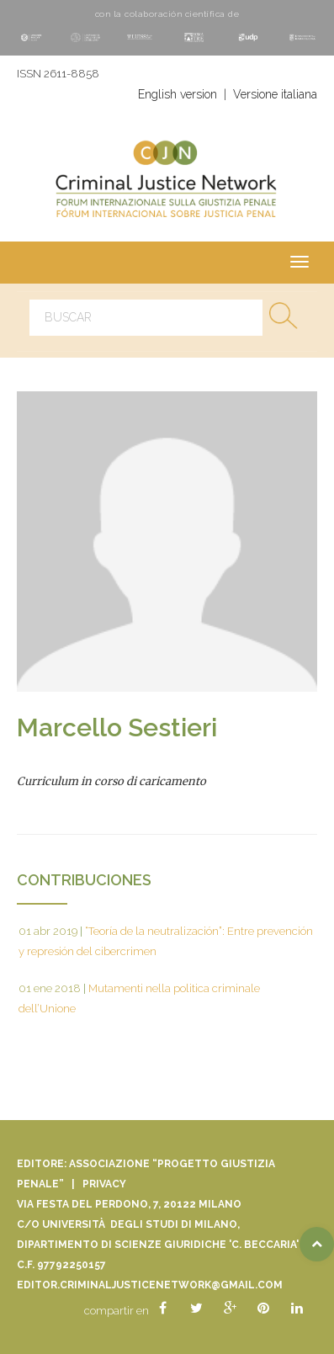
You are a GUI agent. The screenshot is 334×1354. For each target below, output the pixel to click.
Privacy (104, 1184)
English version (177, 94)
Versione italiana (275, 94)
